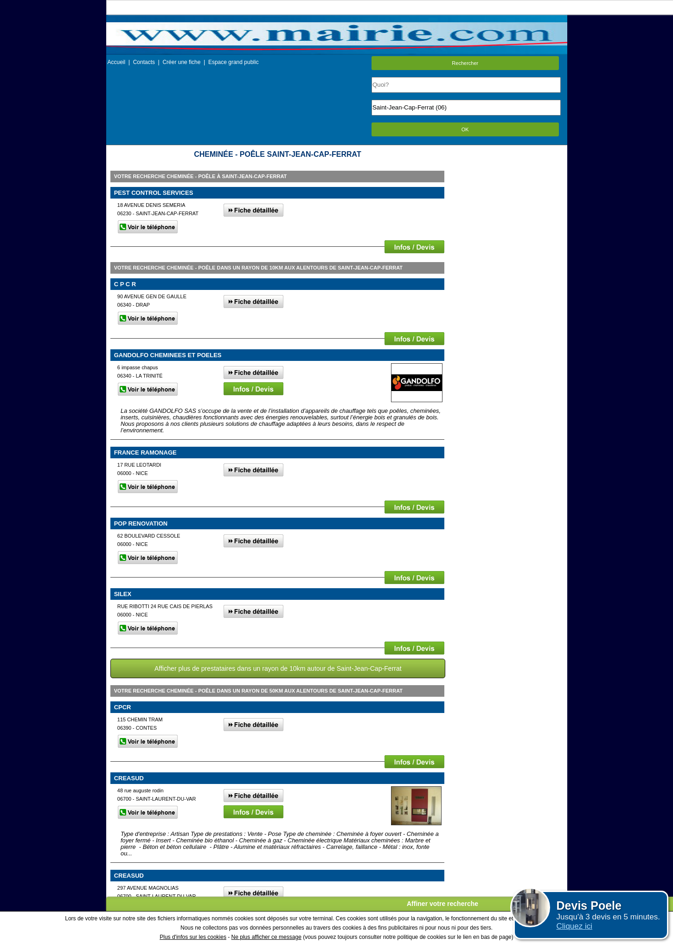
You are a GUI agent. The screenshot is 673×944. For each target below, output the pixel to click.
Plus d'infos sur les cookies (193, 937)
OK (465, 129)
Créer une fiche (181, 62)
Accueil (117, 62)
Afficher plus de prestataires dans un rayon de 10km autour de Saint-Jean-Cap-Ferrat (278, 668)
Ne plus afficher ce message (266, 937)
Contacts (144, 62)
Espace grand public (233, 62)
